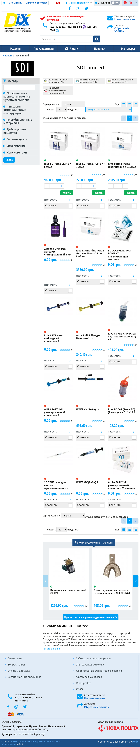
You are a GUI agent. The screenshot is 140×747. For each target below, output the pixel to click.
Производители (43, 48)
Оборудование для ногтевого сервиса (99, 670)
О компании (15, 2)
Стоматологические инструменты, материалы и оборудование (31, 742)
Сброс (9, 159)
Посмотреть (50, 199)
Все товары (125, 48)
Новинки (97, 48)
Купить (67, 192)
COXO (79, 689)
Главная (7, 55)
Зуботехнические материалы (93, 658)
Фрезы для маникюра (89, 677)
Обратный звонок (121, 29)
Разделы (15, 48)
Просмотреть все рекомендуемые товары (89, 617)
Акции (72, 48)
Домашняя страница (4, 3)
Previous (45, 581)
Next (135, 581)
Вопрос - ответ (16, 664)
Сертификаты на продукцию (24, 677)
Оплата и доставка (36, 2)
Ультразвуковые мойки (90, 664)
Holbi (135, 741)
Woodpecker (83, 683)
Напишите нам (124, 19)
